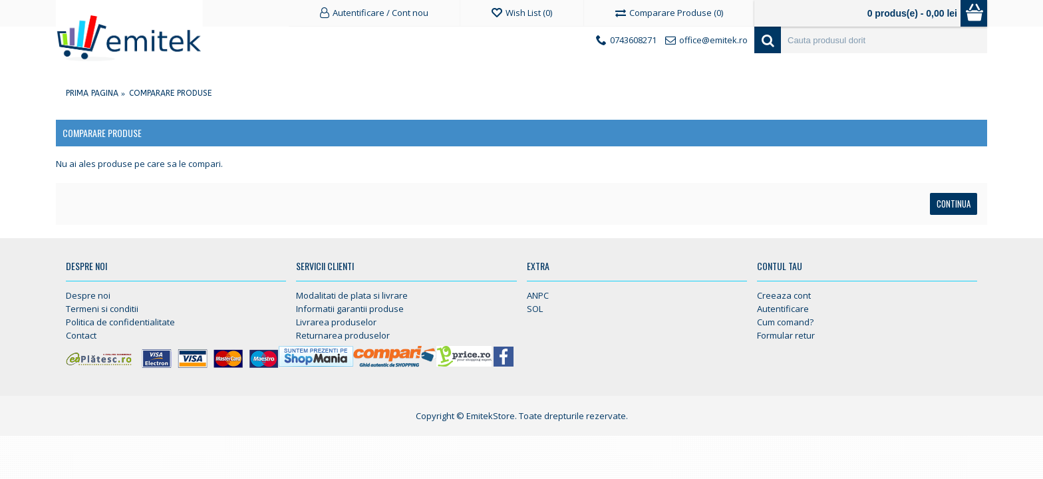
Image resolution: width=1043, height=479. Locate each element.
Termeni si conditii (102, 309)
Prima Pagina (92, 93)
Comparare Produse (170, 93)
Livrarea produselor (336, 322)
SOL (535, 309)
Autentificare (783, 309)
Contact (81, 335)
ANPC (538, 295)
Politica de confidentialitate (120, 322)
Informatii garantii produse (350, 309)
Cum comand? (785, 322)
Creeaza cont (784, 295)
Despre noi (88, 295)
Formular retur (786, 335)
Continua (953, 203)
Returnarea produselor (343, 335)
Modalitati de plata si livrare (352, 295)
